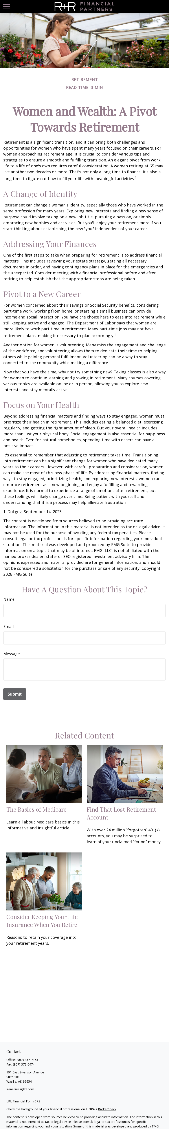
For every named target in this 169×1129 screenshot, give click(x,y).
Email (8, 626)
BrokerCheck (107, 1109)
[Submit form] (14, 694)
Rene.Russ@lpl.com (20, 1089)
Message (11, 653)
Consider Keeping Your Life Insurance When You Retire (42, 920)
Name (9, 599)
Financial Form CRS (26, 1101)
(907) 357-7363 (27, 1060)
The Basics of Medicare (36, 809)
